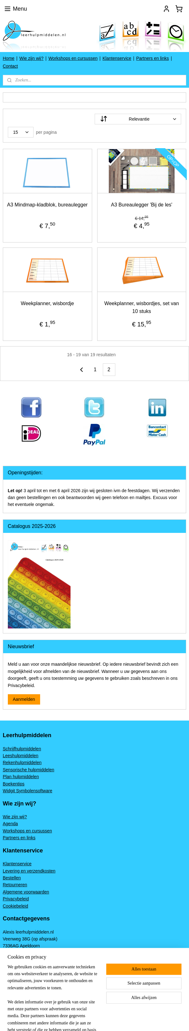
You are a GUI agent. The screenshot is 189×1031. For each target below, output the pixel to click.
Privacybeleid (16, 898)
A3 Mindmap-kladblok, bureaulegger (47, 204)
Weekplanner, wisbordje (47, 303)
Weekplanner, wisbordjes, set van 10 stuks (141, 307)
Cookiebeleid (15, 906)
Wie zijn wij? (31, 58)
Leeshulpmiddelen (21, 755)
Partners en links (152, 58)
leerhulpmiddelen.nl (26, 987)
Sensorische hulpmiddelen (28, 769)
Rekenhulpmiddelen (22, 762)
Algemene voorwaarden (26, 891)
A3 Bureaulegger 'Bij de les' (141, 204)
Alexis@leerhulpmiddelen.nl (30, 973)
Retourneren (15, 884)
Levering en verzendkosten (29, 870)
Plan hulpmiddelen (21, 776)
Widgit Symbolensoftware (27, 790)
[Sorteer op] (138, 119)
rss (130, 1019)
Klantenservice (116, 58)
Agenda (10, 823)
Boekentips (13, 783)
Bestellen (12, 877)
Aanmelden (24, 699)
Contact (10, 66)
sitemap (119, 1019)
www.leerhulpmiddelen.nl (27, 967)
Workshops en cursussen (72, 58)
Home (8, 58)
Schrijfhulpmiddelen (22, 748)
